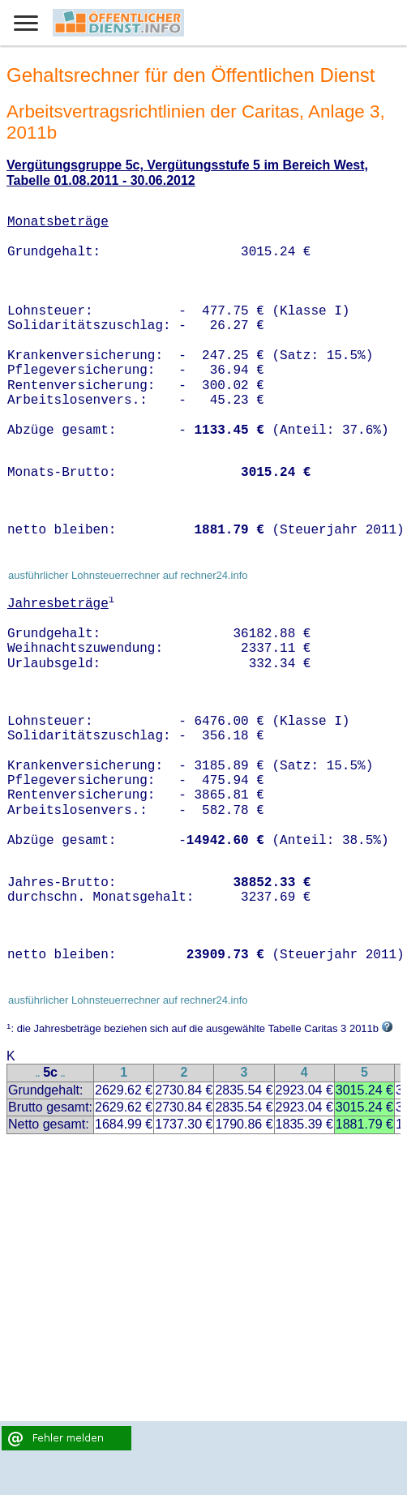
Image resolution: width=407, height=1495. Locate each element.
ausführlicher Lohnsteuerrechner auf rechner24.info (128, 575)
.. (38, 1073)
